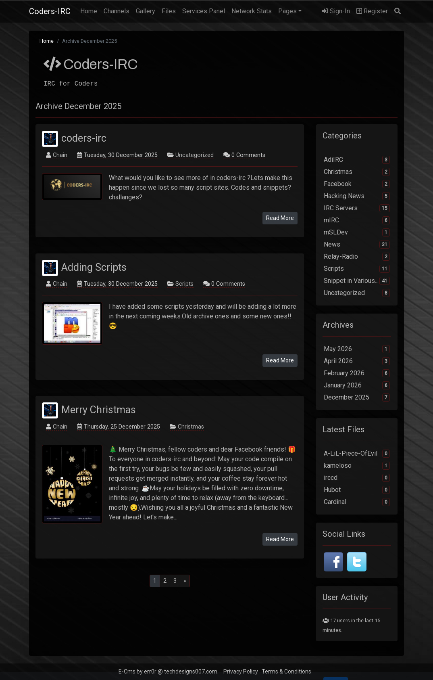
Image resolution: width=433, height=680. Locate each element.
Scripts (184, 283)
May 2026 (357, 349)
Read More (280, 218)
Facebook (357, 184)
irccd (357, 478)
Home (90, 10)
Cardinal (357, 502)
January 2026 (357, 385)
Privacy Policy (240, 671)
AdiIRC (357, 160)
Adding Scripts (94, 267)
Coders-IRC (50, 11)
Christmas (191, 426)
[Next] (185, 581)
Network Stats (251, 11)
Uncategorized (194, 155)
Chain (60, 155)
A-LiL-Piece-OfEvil (357, 454)
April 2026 (357, 361)
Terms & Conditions (286, 671)
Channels (116, 11)
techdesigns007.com (190, 671)
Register (372, 11)
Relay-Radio (357, 257)
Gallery (145, 11)
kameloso (357, 466)
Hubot (357, 490)
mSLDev (357, 232)
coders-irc (83, 138)
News (357, 245)
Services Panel (203, 11)
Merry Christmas (98, 410)
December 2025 (357, 397)
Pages (287, 11)
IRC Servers (357, 208)
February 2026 (357, 373)
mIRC (357, 220)
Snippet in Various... (357, 281)
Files (169, 11)
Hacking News (357, 196)
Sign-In (336, 11)
